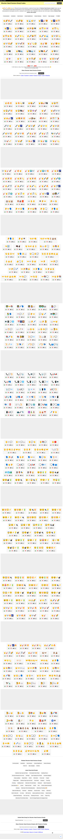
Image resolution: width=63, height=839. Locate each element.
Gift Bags (27, 775)
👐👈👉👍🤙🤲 (9, 277)
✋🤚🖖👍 (17, 751)
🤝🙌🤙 (44, 660)
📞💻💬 (31, 374)
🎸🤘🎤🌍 (56, 178)
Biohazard (40, 782)
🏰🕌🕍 (9, 201)
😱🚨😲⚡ (44, 540)
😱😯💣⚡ (26, 532)
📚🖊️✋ (9, 337)
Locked (21, 785)
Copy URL (41, 73)
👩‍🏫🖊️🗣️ (20, 306)
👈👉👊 (33, 239)
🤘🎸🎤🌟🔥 (50, 645)
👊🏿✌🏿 (18, 246)
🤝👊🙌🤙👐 (31, 660)
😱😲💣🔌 (39, 532)
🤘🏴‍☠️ (8, 51)
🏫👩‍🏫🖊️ (55, 194)
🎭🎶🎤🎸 (56, 133)
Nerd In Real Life (15, 793)
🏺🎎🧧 (20, 201)
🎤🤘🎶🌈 (30, 126)
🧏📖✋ (20, 713)
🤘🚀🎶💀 (55, 111)
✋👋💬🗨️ (8, 736)
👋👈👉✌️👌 (31, 246)
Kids (38, 785)
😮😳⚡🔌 (19, 517)
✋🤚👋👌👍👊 (54, 743)
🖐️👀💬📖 (20, 442)
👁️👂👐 (42, 201)
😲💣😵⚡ (26, 548)
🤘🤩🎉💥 (20, 118)
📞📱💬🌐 (19, 382)
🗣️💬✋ (42, 457)
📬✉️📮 (7, 404)
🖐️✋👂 (27, 449)
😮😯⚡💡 (7, 517)
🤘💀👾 (42, 59)
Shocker (38, 765)
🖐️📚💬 (43, 442)
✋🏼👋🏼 (10, 728)
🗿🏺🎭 (19, 472)
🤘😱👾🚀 (32, 111)
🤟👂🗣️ (55, 660)
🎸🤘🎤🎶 (19, 186)
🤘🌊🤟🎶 (31, 21)
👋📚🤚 (55, 246)
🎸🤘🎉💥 (7, 178)
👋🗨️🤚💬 (34, 254)
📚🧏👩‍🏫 (20, 337)
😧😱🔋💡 (42, 472)
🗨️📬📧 (42, 465)
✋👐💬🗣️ (55, 736)
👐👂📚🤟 (25, 269)
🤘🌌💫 (7, 28)
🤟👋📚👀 (8, 668)
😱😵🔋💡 (20, 540)
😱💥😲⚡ (56, 517)
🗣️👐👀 (31, 457)
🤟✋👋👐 (41, 676)
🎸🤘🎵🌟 (20, 194)
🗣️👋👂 (20, 457)
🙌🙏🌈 (32, 600)
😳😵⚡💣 (19, 593)
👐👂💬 (54, 261)
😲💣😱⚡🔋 (13, 548)
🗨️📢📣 (31, 465)
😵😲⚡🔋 (8, 600)
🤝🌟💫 (7, 660)
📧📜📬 (42, 397)
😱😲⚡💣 (8, 540)
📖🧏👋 (54, 329)
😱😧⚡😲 (25, 525)
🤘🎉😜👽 (31, 28)
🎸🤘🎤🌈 (43, 178)
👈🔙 (7, 246)
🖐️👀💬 (8, 442)
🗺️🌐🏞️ (8, 472)
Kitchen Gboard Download (46, 785)
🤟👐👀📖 (20, 668)
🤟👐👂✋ (44, 668)
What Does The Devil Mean (30, 782)
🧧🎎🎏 (42, 721)
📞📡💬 (42, 374)
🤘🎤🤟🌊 (43, 36)
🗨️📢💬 (20, 465)
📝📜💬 (30, 344)
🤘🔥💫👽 (20, 103)
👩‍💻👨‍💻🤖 (42, 306)
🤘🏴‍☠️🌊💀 (31, 51)
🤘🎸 (43, 615)
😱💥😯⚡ (43, 517)
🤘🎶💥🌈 (8, 43)
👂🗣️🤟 (54, 209)
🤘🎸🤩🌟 (55, 43)
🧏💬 (42, 683)
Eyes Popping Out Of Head (36, 775)
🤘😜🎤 (31, 103)
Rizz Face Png (26, 795)
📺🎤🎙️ (20, 412)
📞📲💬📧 (43, 382)
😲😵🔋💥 (43, 577)
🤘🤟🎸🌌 (8, 118)
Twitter (22, 75)
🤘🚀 (43, 111)
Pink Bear (24, 790)
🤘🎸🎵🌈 (8, 653)
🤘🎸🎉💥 (24, 645)
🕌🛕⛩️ (42, 412)
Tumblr (43, 75)
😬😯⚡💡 (45, 480)
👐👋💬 (22, 277)
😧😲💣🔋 (7, 480)
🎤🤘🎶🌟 (42, 126)
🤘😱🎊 (54, 103)
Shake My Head (28, 785)
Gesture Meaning (38, 16)
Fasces (43, 790)
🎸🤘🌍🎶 (29, 171)
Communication (6, 16)
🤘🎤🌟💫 (19, 36)
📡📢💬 (20, 389)
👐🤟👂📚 (56, 277)
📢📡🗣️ (8, 397)
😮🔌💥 (32, 510)
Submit (45, 820)
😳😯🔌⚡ (56, 585)
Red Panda (36, 780)
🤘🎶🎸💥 (20, 608)
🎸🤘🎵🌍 (8, 194)
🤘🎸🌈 (54, 615)
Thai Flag (48, 780)
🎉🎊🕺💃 (54, 118)
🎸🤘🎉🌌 (56, 171)
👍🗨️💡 (19, 261)
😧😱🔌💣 (54, 472)
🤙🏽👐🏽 (44, 653)
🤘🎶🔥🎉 (21, 615)
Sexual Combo (37, 790)
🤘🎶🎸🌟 (8, 608)
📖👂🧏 (43, 322)
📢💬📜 (53, 389)
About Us (32, 832)
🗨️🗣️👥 (53, 465)
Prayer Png (47, 795)
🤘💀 (19, 59)
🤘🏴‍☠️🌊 (19, 51)
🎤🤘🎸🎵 (43, 133)
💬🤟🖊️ (42, 314)
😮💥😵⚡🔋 (20, 510)
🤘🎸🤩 (43, 43)
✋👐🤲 (5, 743)
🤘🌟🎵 (43, 600)
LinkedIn (31, 75)
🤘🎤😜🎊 (31, 36)
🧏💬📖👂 (54, 683)
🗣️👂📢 (9, 457)
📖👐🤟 (54, 322)
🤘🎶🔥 (55, 608)
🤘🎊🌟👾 (43, 28)
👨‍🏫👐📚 (9, 306)
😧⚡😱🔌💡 (31, 480)
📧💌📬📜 (31, 397)
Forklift (34, 785)
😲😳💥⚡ (31, 577)
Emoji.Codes (26, 832)
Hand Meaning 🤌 (15, 785)
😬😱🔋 (56, 480)
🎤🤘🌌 (18, 126)
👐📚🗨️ (44, 277)
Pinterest (35, 75)
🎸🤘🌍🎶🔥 (43, 171)
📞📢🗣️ (7, 382)
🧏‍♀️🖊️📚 (53, 713)
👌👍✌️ (8, 261)
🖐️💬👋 (32, 442)
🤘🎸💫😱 (32, 43)
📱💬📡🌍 (30, 404)
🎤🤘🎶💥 (7, 133)
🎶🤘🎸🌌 (30, 141)
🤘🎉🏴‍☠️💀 (19, 28)
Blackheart (30, 790)
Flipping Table (16, 780)
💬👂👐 (31, 314)
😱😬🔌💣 (49, 525)
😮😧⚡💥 (56, 510)
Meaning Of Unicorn (35, 795)
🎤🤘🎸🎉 (31, 133)
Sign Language (51, 16)
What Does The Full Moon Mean (22, 798)
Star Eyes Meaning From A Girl (18, 775)
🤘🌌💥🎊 (55, 21)
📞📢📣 (53, 374)
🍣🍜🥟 (43, 118)
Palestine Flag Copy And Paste (26, 780)
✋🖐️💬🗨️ (28, 743)
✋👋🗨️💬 (31, 736)
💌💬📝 (20, 314)
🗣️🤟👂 (9, 465)
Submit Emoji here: (19, 820)
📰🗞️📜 (18, 404)
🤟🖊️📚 (6, 676)
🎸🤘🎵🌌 (56, 186)
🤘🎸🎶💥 (32, 653)
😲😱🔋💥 (19, 577)
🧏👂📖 (19, 683)
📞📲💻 (55, 382)
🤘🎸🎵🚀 (20, 653)
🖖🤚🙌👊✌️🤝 (41, 449)
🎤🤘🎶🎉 (54, 126)
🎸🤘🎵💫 (32, 194)
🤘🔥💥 (8, 103)
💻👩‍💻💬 (53, 314)
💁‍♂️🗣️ (9, 314)
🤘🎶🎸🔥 (32, 608)
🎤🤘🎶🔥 (19, 133)
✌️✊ (46, 751)
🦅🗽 (8, 683)
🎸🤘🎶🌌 (44, 194)
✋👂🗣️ (52, 728)
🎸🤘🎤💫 (31, 186)
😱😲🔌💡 (51, 532)
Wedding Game (20, 782)
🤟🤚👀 (29, 676)
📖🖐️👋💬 (42, 329)
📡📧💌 (31, 389)
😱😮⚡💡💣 (13, 532)
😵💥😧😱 (43, 593)
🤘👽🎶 (54, 51)
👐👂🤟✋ (49, 269)
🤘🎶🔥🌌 (9, 615)
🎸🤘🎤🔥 (43, 186)
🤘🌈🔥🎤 (8, 21)
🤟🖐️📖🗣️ (18, 676)
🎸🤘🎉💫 (19, 178)
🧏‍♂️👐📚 (9, 721)
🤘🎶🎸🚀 (44, 608)
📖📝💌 (19, 329)
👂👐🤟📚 (32, 209)
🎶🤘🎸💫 (54, 141)
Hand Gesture (20, 16)
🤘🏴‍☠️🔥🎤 (43, 51)
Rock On (44, 16)
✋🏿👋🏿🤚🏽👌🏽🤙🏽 (23, 728)
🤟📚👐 (55, 668)
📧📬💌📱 (54, 397)
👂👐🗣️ (8, 209)
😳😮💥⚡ (33, 585)
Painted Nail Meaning (18, 795)
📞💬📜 (9, 374)
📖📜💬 (8, 329)
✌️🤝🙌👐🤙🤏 (32, 751)
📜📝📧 (8, 344)
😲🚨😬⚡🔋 (8, 585)
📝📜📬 (42, 344)
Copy (10, 23)
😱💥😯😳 (31, 517)
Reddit (39, 75)
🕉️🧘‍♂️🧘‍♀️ (31, 412)
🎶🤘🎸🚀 (6, 171)
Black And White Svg (16, 790)
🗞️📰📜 (55, 449)
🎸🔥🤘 (18, 171)
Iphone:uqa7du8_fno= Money (38, 793)
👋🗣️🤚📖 (22, 254)
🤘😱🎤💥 (8, 111)
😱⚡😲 (55, 540)
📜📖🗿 (42, 337)
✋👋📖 (19, 736)
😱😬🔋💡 (37, 525)
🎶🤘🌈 (18, 141)
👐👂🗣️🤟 (37, 269)
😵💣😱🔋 (31, 593)
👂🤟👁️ (21, 239)
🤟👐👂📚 (32, 668)
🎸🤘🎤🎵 (7, 186)
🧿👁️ (53, 721)
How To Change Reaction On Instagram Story (38, 798)
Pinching (13, 782)
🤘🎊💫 (55, 28)
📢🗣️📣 (19, 397)
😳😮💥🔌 (21, 585)
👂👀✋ (53, 201)
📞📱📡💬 (31, 382)
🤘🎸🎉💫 (36, 645)
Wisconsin (48, 790)
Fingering (42, 780)
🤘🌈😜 (19, 21)
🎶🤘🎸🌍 (42, 141)
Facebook (26, 75)
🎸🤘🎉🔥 (31, 178)
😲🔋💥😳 (39, 548)
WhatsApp (47, 75)
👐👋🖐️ (33, 277)
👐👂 (43, 261)
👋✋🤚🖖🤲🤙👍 (49, 254)
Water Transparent (47, 782)
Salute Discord (48, 793)
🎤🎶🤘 (7, 126)
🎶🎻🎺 (7, 141)
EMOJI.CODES (3, 0)
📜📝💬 (53, 337)
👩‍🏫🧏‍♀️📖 (31, 306)
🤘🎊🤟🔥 (7, 36)
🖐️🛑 (54, 442)
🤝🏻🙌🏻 (18, 660)
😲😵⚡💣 (56, 577)
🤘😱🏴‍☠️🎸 (20, 111)
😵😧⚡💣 (56, 593)
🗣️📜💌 (53, 457)
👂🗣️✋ (10, 239)
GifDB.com (40, 832)
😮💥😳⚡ (6, 510)
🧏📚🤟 (31, 713)
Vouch (42, 795)
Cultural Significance (28, 16)
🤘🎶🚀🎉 (20, 43)
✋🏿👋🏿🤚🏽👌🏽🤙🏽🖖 (39, 728)
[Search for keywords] (50, 3)
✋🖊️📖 (17, 743)
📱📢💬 (9, 412)
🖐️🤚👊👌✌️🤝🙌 (12, 449)
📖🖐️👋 (30, 329)
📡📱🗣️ (42, 389)
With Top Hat (28, 793)
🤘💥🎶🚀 (54, 59)
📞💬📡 (20, 374)
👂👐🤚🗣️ (20, 209)
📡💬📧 (9, 389)
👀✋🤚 (31, 201)
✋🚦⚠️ (40, 743)
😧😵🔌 (18, 480)
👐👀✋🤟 (31, 261)
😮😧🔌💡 (44, 510)
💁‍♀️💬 (53, 306)
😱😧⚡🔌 (13, 525)
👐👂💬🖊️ (13, 269)
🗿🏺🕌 (30, 472)
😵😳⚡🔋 (20, 600)
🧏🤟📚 (42, 713)
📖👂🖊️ (32, 322)
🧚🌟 (31, 721)
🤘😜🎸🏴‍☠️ (43, 103)
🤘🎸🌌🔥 (12, 645)
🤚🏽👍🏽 (55, 653)
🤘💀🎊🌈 (31, 59)
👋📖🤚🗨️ (44, 246)
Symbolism (13, 16)
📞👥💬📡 (53, 344)
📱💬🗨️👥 (54, 404)
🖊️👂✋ (53, 412)
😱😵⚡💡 (32, 540)
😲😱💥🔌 (7, 577)
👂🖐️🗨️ (43, 209)
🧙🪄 (20, 721)
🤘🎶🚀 (32, 615)
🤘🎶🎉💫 (56, 36)
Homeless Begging (47, 775)
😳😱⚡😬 (7, 593)
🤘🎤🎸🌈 (54, 600)
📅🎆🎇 (21, 322)
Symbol (35, 832)
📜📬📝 (19, 344)
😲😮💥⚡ (51, 548)
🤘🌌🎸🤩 (43, 21)
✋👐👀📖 (43, 736)
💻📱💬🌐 (9, 322)
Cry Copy (22, 793)
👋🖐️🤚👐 (9, 254)
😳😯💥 (44, 585)
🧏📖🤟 (9, 713)
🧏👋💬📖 (31, 683)
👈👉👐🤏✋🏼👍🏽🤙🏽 (48, 239)
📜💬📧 (31, 337)
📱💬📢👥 (42, 404)
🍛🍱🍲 (32, 118)
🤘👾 (8, 59)
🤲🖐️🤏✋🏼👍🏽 (55, 676)
